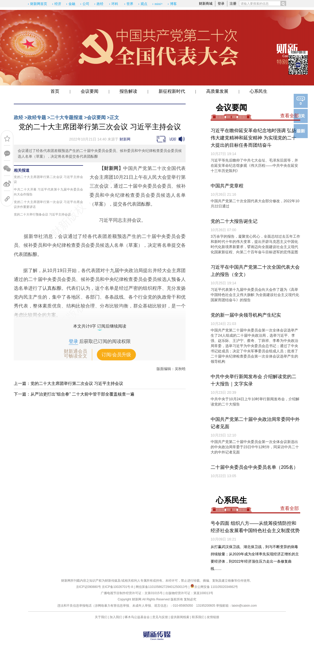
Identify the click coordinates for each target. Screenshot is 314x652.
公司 (86, 4)
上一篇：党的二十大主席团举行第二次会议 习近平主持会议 (68, 383)
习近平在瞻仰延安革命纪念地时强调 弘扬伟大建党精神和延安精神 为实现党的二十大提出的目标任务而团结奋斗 (253, 138)
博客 (173, 4)
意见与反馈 (160, 617)
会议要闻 (89, 91)
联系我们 (198, 617)
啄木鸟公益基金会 (137, 617)
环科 (114, 4)
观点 (144, 4)
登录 (221, 3)
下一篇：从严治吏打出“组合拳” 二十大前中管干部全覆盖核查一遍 (74, 394)
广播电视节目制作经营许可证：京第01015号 (131, 593)
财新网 (125, 139)
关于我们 (101, 617)
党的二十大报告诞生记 (234, 221)
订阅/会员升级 (116, 354)
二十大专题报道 (66, 117)
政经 (100, 4)
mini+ (159, 4)
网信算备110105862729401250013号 (162, 587)
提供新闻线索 (180, 617)
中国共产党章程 (227, 185)
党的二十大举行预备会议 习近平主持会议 (42, 214)
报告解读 (128, 91)
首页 (55, 91)
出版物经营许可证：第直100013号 (189, 593)
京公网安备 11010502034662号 (214, 587)
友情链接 (213, 617)
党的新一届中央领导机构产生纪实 (246, 315)
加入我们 (116, 617)
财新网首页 (38, 4)
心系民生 (258, 91)
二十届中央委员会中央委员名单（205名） (254, 467)
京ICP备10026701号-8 (118, 587)
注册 (233, 3)
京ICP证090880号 (88, 587)
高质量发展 (217, 91)
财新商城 (205, 3)
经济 (57, 4)
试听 (173, 139)
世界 (130, 4)
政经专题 (36, 117)
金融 (71, 4)
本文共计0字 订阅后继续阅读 (99, 326)
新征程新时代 (172, 91)
